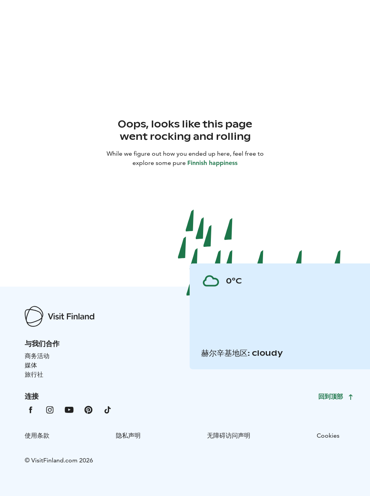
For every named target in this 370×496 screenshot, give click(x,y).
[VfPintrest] (88, 409)
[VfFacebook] (30, 409)
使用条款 (37, 435)
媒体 (31, 365)
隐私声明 (128, 435)
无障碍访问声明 (228, 435)
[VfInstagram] (50, 409)
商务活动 (37, 356)
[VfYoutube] (69, 409)
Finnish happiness (212, 162)
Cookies (328, 435)
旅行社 (34, 374)
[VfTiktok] (108, 409)
